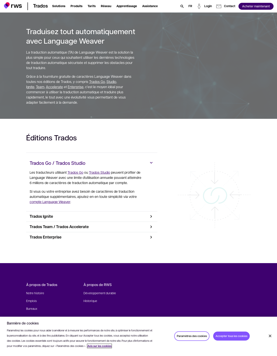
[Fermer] (270, 336)
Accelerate (54, 86)
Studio (111, 81)
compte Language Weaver (50, 201)
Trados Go (97, 81)
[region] (138, 336)
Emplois (31, 301)
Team (40, 86)
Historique (90, 301)
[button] (12, 5)
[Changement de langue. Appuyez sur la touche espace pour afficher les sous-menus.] (190, 6)
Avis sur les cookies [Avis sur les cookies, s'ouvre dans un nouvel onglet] (99, 346)
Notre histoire (35, 293)
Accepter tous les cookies (231, 336)
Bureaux (31, 308)
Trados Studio (99, 172)
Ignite (30, 86)
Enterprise (76, 86)
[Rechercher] (182, 6)
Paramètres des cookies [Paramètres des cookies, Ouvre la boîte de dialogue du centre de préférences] (192, 336)
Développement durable (100, 293)
